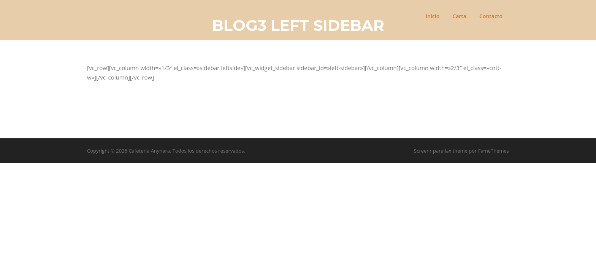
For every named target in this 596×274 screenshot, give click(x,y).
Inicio (432, 16)
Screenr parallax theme (441, 150)
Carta (459, 16)
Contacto (490, 16)
